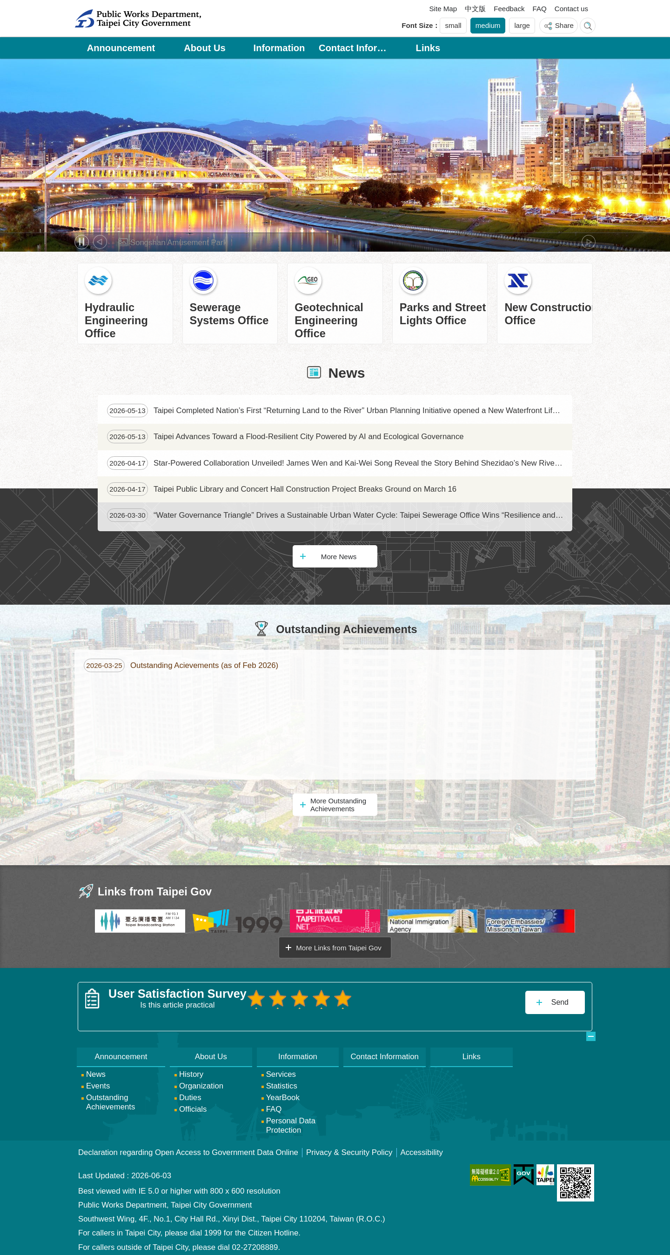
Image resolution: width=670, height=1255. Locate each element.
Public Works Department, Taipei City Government (137, 18)
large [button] (522, 25)
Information (279, 48)
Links (428, 48)
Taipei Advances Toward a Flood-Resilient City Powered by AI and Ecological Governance (285, 436)
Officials (193, 1105)
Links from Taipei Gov (155, 892)
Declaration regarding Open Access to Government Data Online (188, 1148)
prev (100, 242)
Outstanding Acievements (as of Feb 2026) (181, 665)
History (191, 1070)
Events (98, 1082)
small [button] (453, 25)
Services (281, 1070)
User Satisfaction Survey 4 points (315, 998)
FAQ (540, 9)
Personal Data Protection (290, 1122)
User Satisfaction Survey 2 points (275, 998)
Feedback (509, 9)
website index (588, 25)
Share (564, 25)
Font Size (417, 25)
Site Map (443, 9)
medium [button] (488, 25)
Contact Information (354, 48)
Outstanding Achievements (346, 629)
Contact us (571, 9)
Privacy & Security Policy (349, 1148)
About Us (205, 48)
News (346, 373)
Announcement (121, 48)
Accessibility (422, 1148)
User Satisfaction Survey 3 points (295, 998)
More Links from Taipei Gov (339, 948)
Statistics (281, 1082)
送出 (255, 1018)
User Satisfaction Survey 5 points (334, 998)
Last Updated (101, 1172)
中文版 (475, 9)
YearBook (283, 1093)
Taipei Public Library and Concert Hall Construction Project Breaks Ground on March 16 (281, 489)
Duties (190, 1093)
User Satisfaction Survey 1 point (255, 998)
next (589, 242)
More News (338, 557)
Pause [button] (81, 242)
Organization (201, 1082)
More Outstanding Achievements (338, 805)
